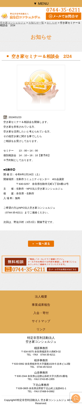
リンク (41, 329)
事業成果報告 (41, 304)
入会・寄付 (41, 313)
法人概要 (41, 296)
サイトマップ (41, 321)
